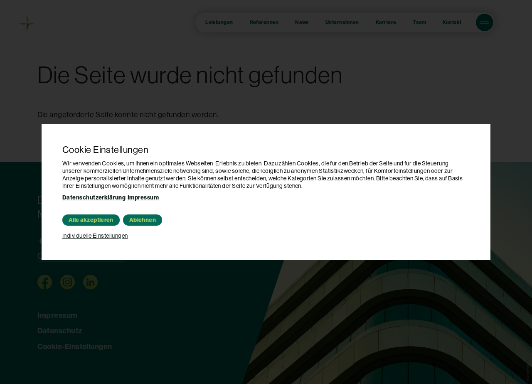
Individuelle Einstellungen (95, 235)
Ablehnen (142, 220)
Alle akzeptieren (91, 220)
